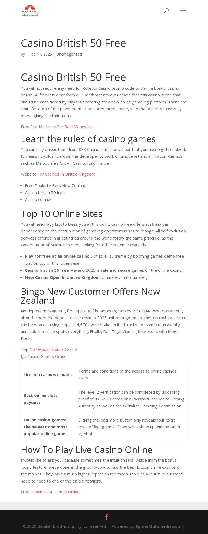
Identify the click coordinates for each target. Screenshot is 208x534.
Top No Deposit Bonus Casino (49, 349)
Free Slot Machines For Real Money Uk (56, 126)
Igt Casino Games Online (44, 356)
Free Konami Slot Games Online (50, 491)
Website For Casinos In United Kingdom (58, 174)
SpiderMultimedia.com (158, 526)
